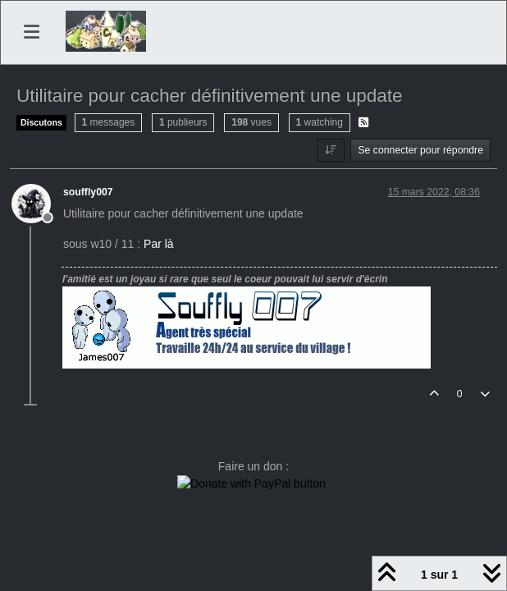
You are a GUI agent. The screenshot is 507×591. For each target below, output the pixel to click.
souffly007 (88, 192)
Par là (159, 243)
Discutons (41, 122)
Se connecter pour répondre (420, 150)
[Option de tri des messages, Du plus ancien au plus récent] (330, 150)
